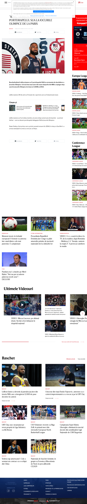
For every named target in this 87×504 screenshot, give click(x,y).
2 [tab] (78, 46)
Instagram (13, 491)
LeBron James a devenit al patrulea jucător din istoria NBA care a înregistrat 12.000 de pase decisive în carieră (20, 394)
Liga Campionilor (29, 485)
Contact (47, 491)
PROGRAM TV (27, 494)
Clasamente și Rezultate (31, 491)
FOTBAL (26, 488)
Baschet (11, 28)
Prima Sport (32, 501)
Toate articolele (81, 359)
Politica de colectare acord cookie (37, 15)
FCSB (3, 269)
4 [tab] (80, 46)
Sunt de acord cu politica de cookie (43, 11)
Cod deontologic (72, 487)
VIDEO (25, 480)
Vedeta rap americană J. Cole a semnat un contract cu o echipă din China (14, 461)
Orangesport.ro (64, 233)
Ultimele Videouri (18, 288)
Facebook (8, 491)
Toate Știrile (49, 485)
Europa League (76, 91)
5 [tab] (82, 46)
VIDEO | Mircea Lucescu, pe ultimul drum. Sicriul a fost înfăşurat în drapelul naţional (25, 320)
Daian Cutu (23, 28)
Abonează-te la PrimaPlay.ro (54, 488)
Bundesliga (5, 233)
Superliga (27, 483)
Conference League (77, 161)
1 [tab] (76, 46)
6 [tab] (83, 46)
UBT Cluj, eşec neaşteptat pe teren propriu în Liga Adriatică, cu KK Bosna (14, 427)
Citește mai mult (8, 400)
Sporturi (48, 483)
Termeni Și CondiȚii (51, 494)
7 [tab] (85, 46)
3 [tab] (79, 46)
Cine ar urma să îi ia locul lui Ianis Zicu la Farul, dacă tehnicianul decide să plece (24, 108)
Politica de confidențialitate (76, 485)
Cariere (69, 490)
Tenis (47, 480)
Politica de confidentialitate (51, 15)
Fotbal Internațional (37, 233)
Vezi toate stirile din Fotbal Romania (73, 341)
